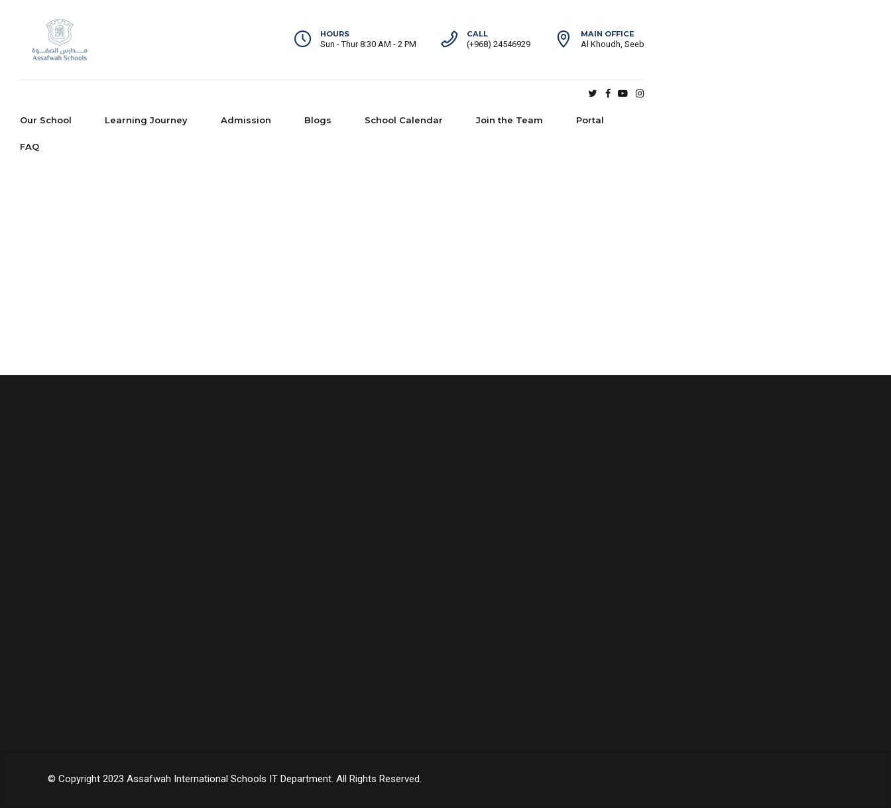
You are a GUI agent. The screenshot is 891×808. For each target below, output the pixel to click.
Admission (343, 93)
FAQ (744, 93)
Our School (143, 93)
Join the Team (606, 93)
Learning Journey (243, 93)
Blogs (415, 93)
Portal (687, 93)
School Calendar (501, 93)
